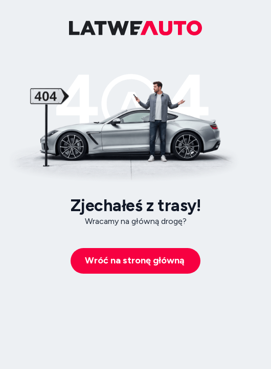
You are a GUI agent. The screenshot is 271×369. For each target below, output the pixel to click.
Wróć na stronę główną (135, 260)
